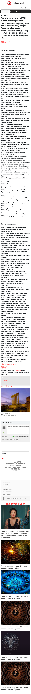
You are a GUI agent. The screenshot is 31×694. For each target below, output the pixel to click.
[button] (25, 7)
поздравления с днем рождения (15, 468)
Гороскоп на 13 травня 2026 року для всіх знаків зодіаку (14, 658)
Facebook (18, 370)
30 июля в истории (8, 415)
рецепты (15, 470)
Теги (3, 458)
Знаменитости (5, 11)
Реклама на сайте (7, 489)
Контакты (5, 484)
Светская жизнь (20, 11)
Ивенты (27, 11)
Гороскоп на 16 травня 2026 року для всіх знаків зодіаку (14, 567)
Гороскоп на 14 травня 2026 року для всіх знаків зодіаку (14, 628)
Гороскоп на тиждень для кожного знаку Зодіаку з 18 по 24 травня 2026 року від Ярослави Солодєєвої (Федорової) (15, 534)
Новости (12, 11)
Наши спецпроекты (7, 491)
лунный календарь (15, 465)
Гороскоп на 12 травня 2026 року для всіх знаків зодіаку (14, 689)
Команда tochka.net (7, 494)
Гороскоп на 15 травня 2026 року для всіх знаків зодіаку (14, 597)
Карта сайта (6, 487)
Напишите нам (6, 482)
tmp (5, 381)
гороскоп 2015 (15, 462)
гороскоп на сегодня (15, 464)
